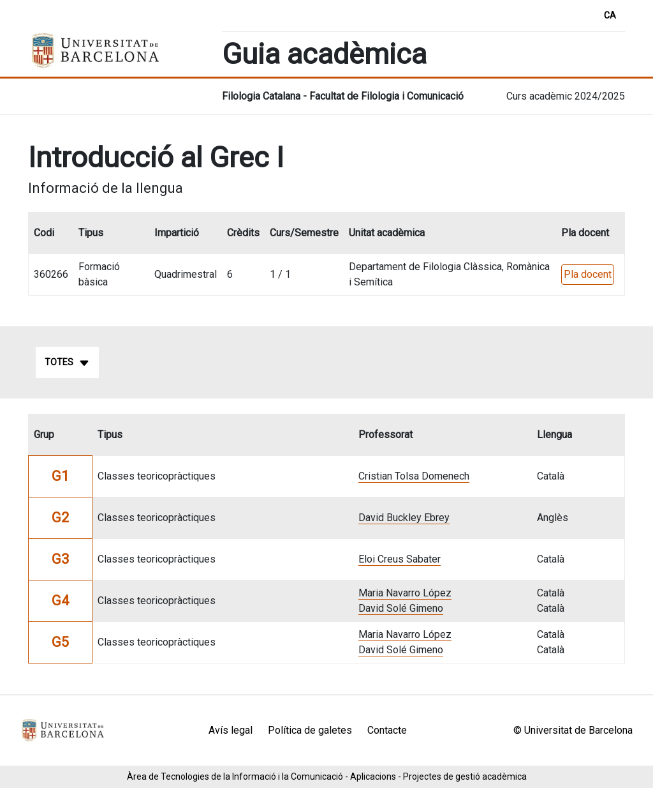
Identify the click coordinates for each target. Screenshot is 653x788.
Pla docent (588, 274)
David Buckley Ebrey (404, 517)
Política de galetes (310, 730)
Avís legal (231, 730)
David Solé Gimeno (400, 608)
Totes (67, 362)
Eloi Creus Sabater (399, 559)
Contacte (387, 730)
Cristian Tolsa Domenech (413, 476)
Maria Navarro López (404, 593)
